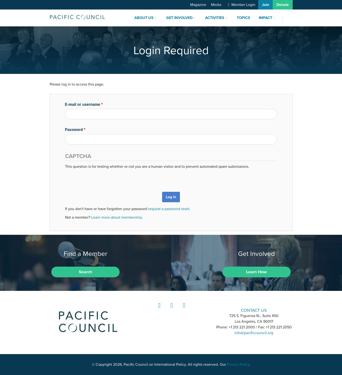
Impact (265, 17)
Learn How (256, 271)
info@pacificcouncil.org (253, 333)
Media (216, 4)
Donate (282, 4)
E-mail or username (84, 104)
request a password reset (168, 209)
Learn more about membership (116, 217)
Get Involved (179, 17)
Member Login (243, 4)
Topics (243, 17)
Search (85, 271)
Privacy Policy (238, 364)
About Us (144, 17)
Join (265, 4)
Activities (214, 17)
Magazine (198, 4)
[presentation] (101, 178)
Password (75, 130)
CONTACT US (254, 310)
